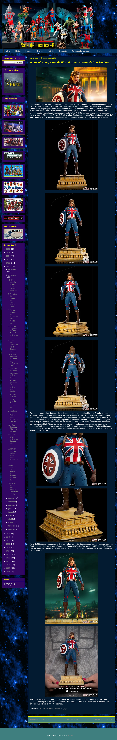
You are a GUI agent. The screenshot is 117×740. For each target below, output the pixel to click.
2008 (8, 572)
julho (10, 509)
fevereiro (12, 526)
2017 (8, 541)
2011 (8, 561)
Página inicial (72, 719)
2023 (8, 259)
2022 (8, 263)
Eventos (40, 51)
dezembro (12, 269)
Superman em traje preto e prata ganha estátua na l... (13, 455)
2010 (8, 565)
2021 (8, 266)
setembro (12, 502)
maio (10, 515)
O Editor (18, 51)
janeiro (11, 529)
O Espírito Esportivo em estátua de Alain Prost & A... (13, 316)
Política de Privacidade (80, 51)
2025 (8, 252)
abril (10, 519)
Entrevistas (63, 51)
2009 (8, 568)
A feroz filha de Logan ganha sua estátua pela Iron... (13, 373)
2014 (8, 551)
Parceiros (29, 51)
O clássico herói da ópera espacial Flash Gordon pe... (12, 401)
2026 (8, 249)
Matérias (51, 51)
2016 (8, 544)
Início (8, 51)
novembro (12, 275)
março (11, 522)
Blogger (70, 735)
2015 (8, 547)
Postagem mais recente (39, 719)
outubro (11, 498)
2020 (8, 534)
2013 (8, 554)
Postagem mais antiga (104, 719)
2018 (8, 537)
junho (10, 512)
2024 (8, 256)
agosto (11, 505)
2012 (8, 558)
